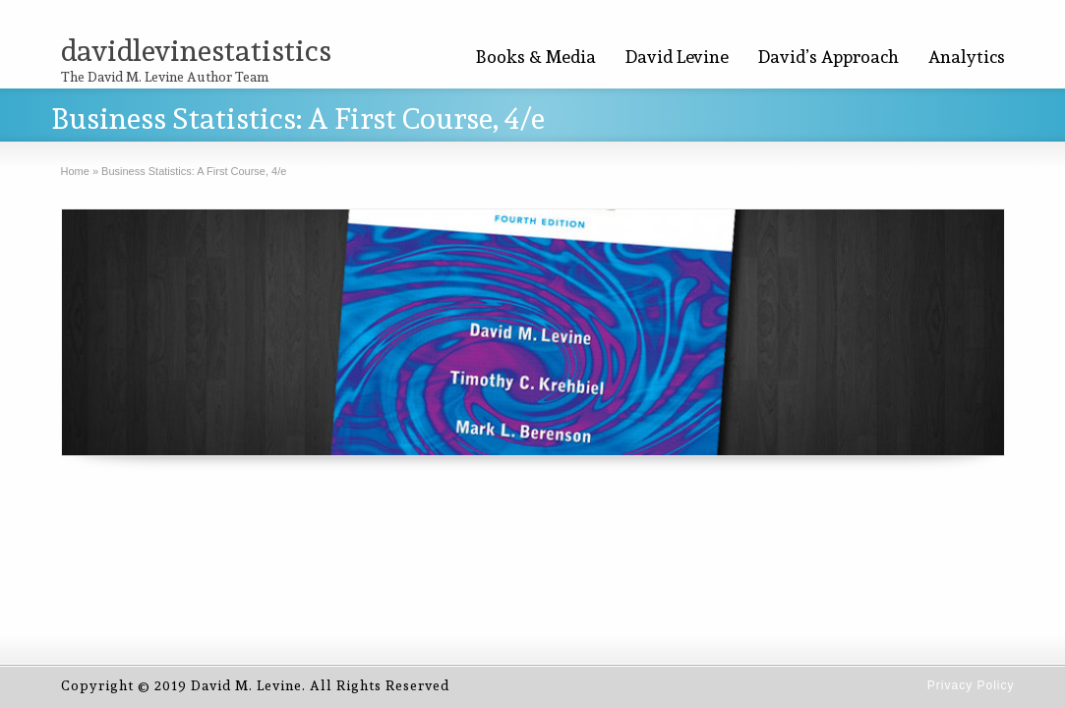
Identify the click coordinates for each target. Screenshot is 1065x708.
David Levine (677, 56)
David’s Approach (828, 56)
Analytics (966, 56)
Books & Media (536, 56)
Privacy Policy (971, 685)
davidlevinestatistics (196, 50)
